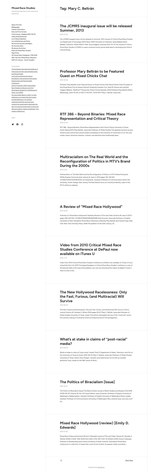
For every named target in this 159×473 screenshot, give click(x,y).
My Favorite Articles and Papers (22, 43)
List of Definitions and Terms (21, 41)
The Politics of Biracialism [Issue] (87, 382)
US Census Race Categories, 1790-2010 (24, 55)
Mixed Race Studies (23, 8)
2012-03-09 (64, 123)
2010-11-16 (63, 258)
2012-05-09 (64, 80)
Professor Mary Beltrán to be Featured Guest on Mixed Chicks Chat (92, 73)
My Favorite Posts (17, 46)
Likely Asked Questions (19, 36)
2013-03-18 (64, 34)
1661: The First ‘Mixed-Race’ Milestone (24, 58)
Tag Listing (15, 53)
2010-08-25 (64, 305)
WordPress (101, 467)
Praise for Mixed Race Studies (21, 50)
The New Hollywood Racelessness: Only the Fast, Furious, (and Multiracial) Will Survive (93, 296)
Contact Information (18, 29)
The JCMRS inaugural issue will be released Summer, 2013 (96, 28)
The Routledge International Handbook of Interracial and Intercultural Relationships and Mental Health (25, 71)
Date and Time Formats (19, 32)
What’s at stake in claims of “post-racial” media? (93, 341)
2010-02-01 (64, 386)
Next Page (129, 460)
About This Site (17, 25)
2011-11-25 (63, 170)
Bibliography (16, 27)
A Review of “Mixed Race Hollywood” (91, 206)
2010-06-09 (64, 348)
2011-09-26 (63, 211)
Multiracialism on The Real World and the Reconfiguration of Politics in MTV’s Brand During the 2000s (95, 161)
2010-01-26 (64, 431)
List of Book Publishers (19, 39)
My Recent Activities (19, 48)
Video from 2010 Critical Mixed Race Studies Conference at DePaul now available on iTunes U (90, 249)
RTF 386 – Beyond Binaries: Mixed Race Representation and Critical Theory (92, 116)
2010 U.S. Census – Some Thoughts (23, 60)
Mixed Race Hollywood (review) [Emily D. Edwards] (94, 425)
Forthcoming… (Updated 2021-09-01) (24, 34)
